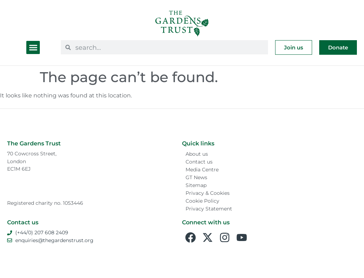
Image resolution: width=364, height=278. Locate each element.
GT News (196, 177)
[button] (33, 47)
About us (197, 154)
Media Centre (202, 169)
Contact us (199, 162)
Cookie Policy (202, 201)
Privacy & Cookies (208, 193)
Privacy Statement (209, 208)
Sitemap (196, 185)
